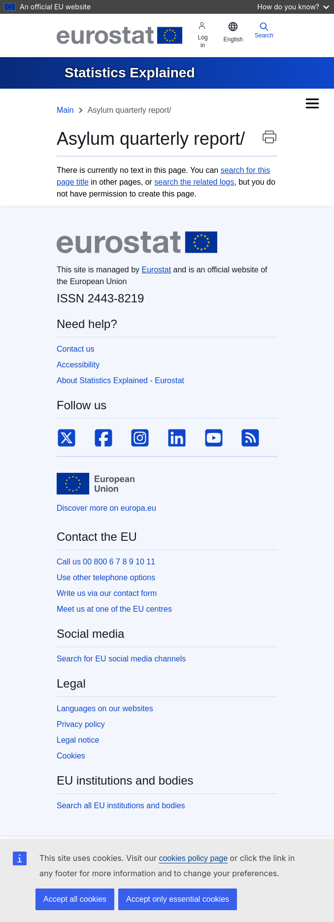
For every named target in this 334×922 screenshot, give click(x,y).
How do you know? (293, 6)
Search (264, 30)
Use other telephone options (106, 577)
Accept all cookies (74, 899)
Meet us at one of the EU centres (114, 609)
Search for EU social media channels (121, 659)
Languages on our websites (105, 708)
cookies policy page (193, 858)
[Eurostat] (119, 35)
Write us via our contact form (107, 593)
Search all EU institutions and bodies (121, 805)
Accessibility (78, 365)
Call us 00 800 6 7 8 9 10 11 (106, 562)
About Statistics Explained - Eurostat (120, 380)
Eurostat (156, 269)
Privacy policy (81, 724)
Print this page (269, 142)
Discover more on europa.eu (106, 508)
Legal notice (78, 740)
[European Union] (95, 483)
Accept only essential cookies (177, 899)
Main (65, 110)
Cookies (71, 756)
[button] (233, 32)
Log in (203, 35)
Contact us (75, 349)
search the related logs (194, 182)
